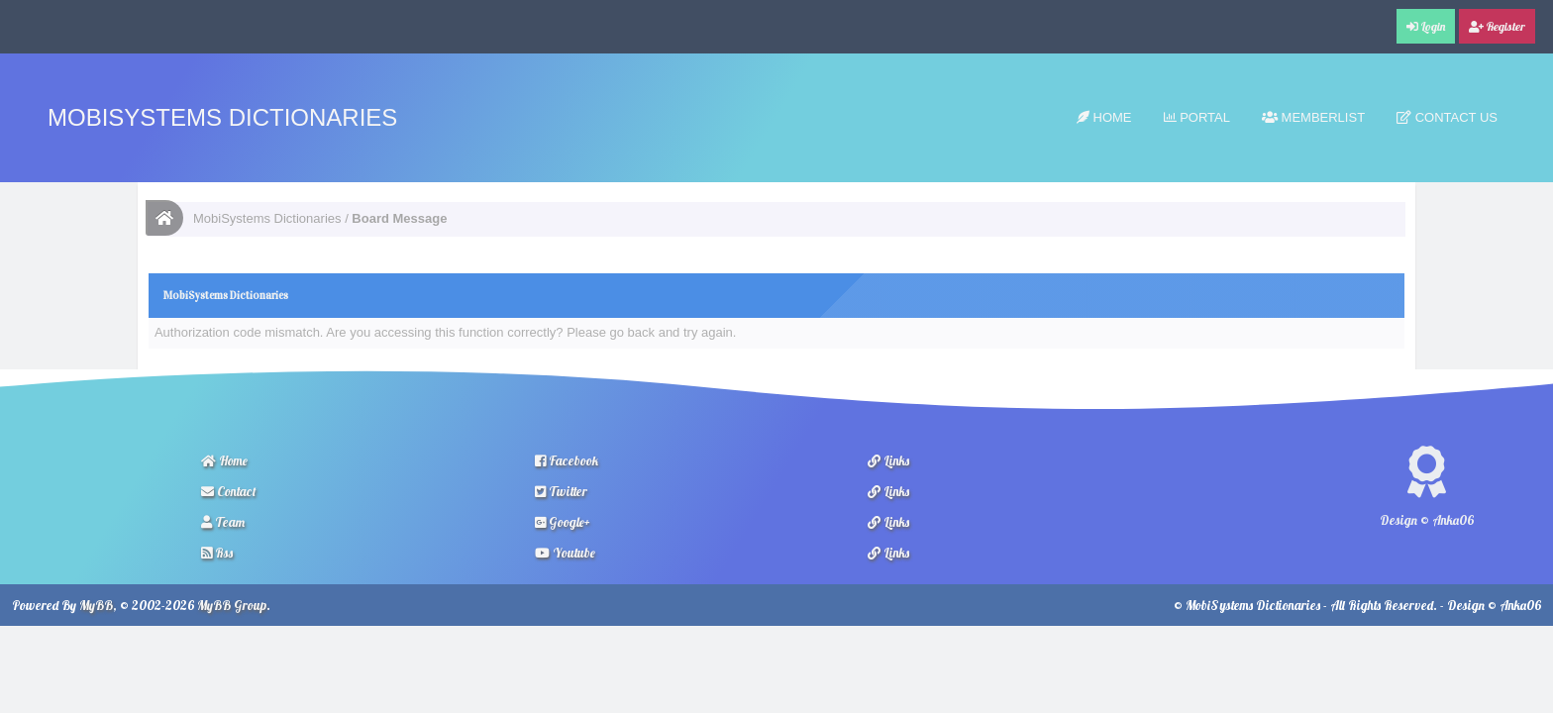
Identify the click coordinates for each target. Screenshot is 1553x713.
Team (223, 522)
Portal (1197, 117)
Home (1104, 117)
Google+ (562, 522)
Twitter (561, 491)
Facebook (566, 460)
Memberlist (1313, 117)
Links (888, 460)
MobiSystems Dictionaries (222, 117)
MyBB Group (231, 605)
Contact (229, 491)
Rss (217, 552)
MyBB (96, 605)
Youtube (565, 552)
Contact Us (1447, 117)
